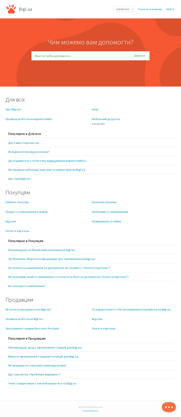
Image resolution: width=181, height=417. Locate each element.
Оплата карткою (17, 231)
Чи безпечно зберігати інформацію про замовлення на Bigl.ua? (52, 259)
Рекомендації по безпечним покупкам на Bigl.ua (41, 250)
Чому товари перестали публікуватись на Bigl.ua (42, 383)
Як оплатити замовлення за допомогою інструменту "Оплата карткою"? (59, 268)
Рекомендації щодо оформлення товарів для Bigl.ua (45, 347)
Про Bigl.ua (13, 109)
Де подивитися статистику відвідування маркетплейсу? (47, 161)
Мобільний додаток (106, 119)
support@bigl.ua (90, 410)
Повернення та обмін (106, 221)
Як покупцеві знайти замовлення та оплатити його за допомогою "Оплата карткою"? (68, 277)
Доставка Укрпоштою (23, 143)
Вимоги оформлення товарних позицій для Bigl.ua (43, 356)
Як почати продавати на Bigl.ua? (28, 309)
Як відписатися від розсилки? (28, 152)
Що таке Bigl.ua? (19, 178)
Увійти (170, 9)
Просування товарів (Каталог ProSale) (32, 328)
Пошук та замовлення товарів (26, 212)
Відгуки (11, 221)
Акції (95, 109)
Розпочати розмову (150, 9)
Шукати (139, 55)
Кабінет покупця (17, 202)
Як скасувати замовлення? (26, 286)
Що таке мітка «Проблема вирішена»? (34, 374)
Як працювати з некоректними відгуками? (37, 365)
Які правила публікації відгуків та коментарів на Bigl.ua (46, 170)
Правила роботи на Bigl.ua (24, 319)
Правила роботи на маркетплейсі (29, 119)
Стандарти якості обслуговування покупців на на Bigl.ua (131, 309)
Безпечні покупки (104, 202)
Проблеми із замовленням (110, 212)
